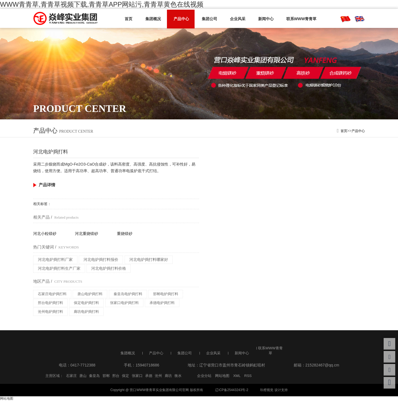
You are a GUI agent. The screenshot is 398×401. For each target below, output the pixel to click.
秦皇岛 (94, 376)
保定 (125, 376)
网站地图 (222, 376)
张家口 (137, 376)
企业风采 (233, 18)
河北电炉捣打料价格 (108, 268)
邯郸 (106, 376)
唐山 (83, 376)
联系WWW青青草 (295, 18)
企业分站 (204, 376)
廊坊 (168, 376)
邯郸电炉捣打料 (165, 294)
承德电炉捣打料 (162, 303)
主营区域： (54, 376)
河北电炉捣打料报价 (100, 259)
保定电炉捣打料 (86, 303)
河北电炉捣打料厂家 (55, 259)
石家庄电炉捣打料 (52, 294)
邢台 (115, 376)
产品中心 (179, 18)
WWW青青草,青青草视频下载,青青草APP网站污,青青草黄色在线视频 (101, 4)
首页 (129, 18)
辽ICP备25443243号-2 (231, 390)
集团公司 (206, 18)
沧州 (158, 376)
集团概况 (152, 18)
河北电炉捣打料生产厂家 (59, 268)
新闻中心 (260, 18)
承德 (148, 376)
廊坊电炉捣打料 (86, 312)
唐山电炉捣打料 (90, 294)
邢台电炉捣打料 (50, 303)
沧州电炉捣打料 (50, 312)
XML (237, 376)
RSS (248, 376)
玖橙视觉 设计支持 (273, 390)
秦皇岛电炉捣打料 (128, 294)
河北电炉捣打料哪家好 (148, 259)
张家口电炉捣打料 (124, 303)
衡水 (178, 376)
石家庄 (71, 376)
